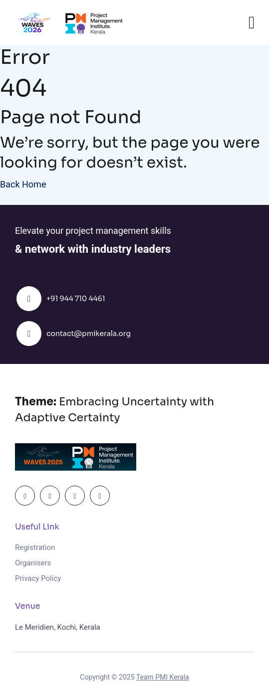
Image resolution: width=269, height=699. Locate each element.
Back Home (23, 184)
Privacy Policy (38, 578)
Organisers (34, 562)
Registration (35, 547)
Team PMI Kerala (162, 677)
